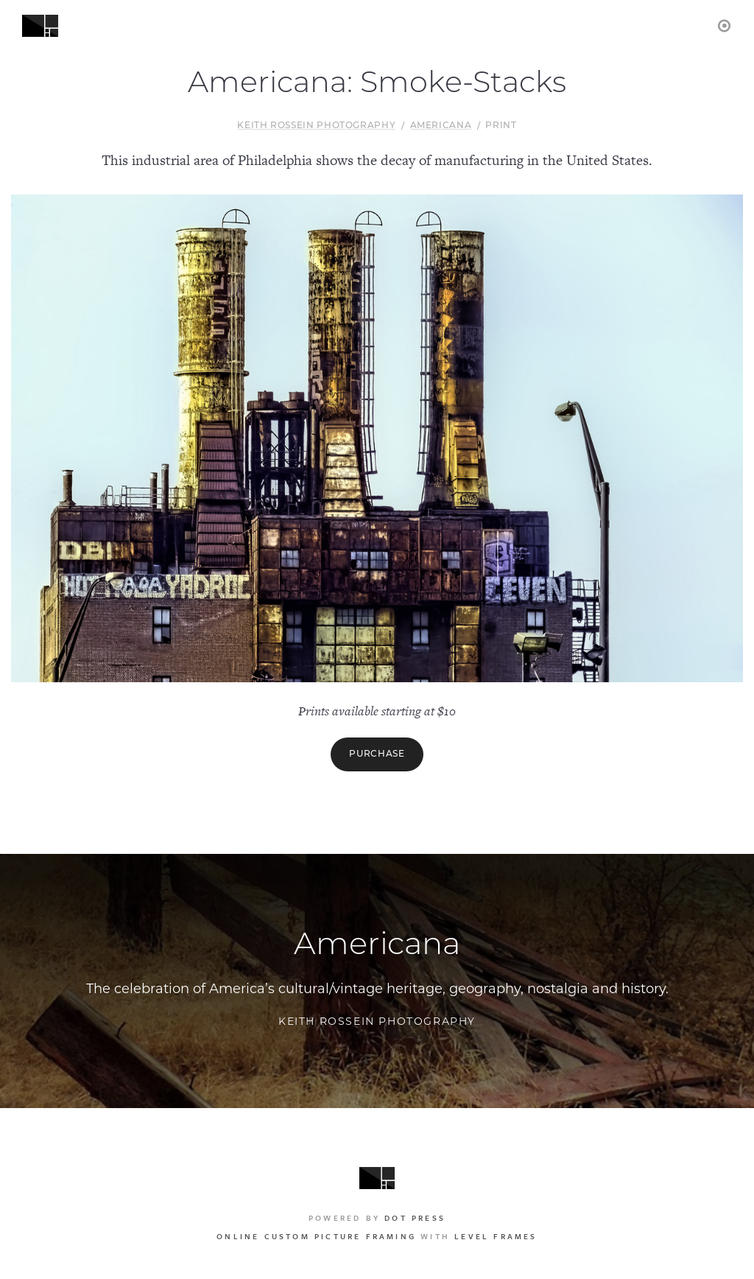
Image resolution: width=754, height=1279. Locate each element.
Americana (441, 126)
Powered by (377, 1218)
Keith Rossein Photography (316, 126)
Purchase (376, 754)
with (376, 1236)
